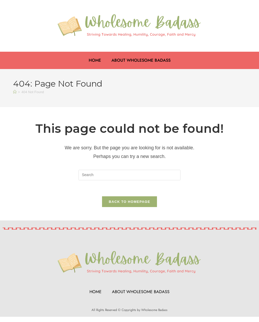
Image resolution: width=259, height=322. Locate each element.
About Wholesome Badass (141, 60)
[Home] (14, 92)
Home (95, 60)
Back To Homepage (129, 202)
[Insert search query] (129, 175)
